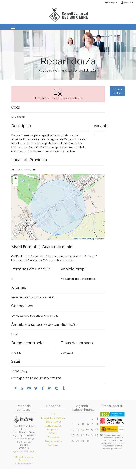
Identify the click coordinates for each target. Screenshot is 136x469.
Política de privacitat (23, 457)
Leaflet (75, 239)
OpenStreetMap (88, 239)
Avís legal (23, 460)
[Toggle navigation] (13, 27)
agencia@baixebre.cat (23, 451)
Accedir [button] (126, 3)
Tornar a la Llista (117, 91)
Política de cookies (23, 463)
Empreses (53, 429)
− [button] (16, 183)
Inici (53, 413)
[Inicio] (68, 13)
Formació (53, 437)
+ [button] (16, 178)
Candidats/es (53, 425)
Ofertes (53, 433)
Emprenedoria (53, 441)
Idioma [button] (110, 3)
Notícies (53, 445)
